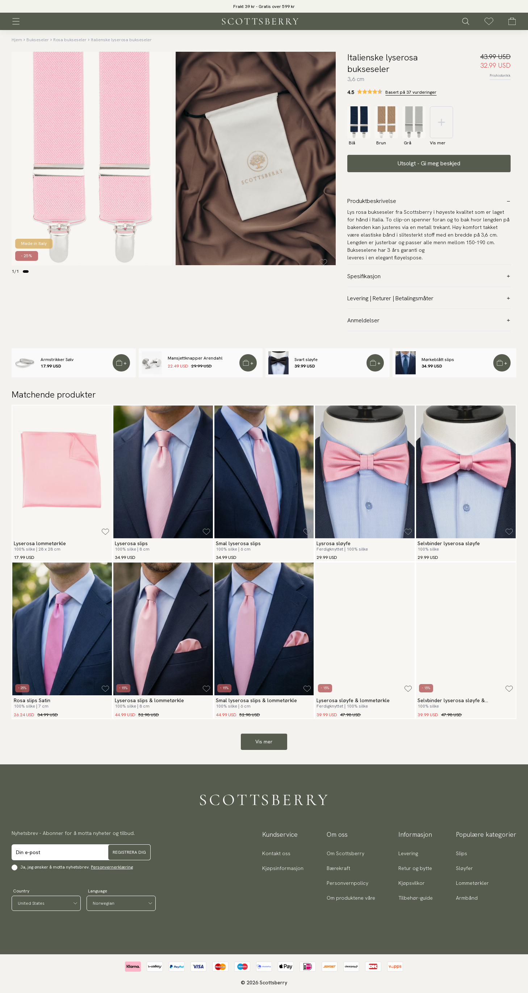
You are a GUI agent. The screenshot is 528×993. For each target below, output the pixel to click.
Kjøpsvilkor (411, 883)
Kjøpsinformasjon (282, 868)
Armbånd (467, 898)
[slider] (264, 6)
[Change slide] (26, 271)
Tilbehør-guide (415, 898)
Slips (461, 853)
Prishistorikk (500, 75)
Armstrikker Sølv (57, 359)
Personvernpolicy (347, 883)
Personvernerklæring (112, 867)
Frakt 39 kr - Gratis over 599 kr (264, 6)
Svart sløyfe (306, 359)
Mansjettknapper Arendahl (195, 358)
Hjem (17, 40)
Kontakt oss (276, 853)
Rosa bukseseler (70, 40)
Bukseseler (37, 40)
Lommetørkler (472, 883)
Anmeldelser (429, 320)
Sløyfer (464, 868)
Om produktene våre (351, 898)
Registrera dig (129, 852)
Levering (408, 853)
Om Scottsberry (345, 853)
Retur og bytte (415, 868)
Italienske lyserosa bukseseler (121, 40)
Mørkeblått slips (438, 359)
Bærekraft (338, 868)
